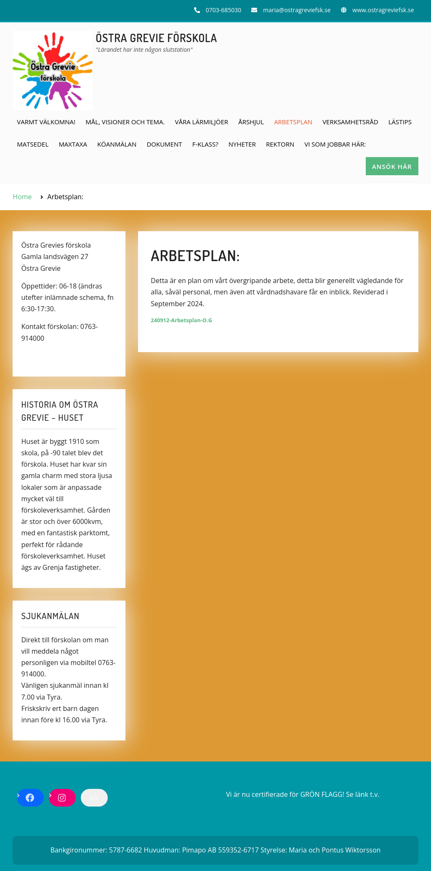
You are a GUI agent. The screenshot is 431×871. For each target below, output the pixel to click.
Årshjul (251, 122)
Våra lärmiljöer (201, 122)
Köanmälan (116, 144)
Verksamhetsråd (350, 122)
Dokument (164, 144)
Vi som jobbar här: (335, 144)
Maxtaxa (73, 144)
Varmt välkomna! (46, 122)
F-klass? (205, 144)
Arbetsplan (293, 122)
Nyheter (242, 144)
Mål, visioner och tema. (125, 122)
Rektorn (280, 144)
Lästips (400, 122)
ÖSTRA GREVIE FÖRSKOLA (156, 38)
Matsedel (32, 144)
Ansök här (392, 166)
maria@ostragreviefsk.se (296, 10)
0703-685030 (224, 10)
